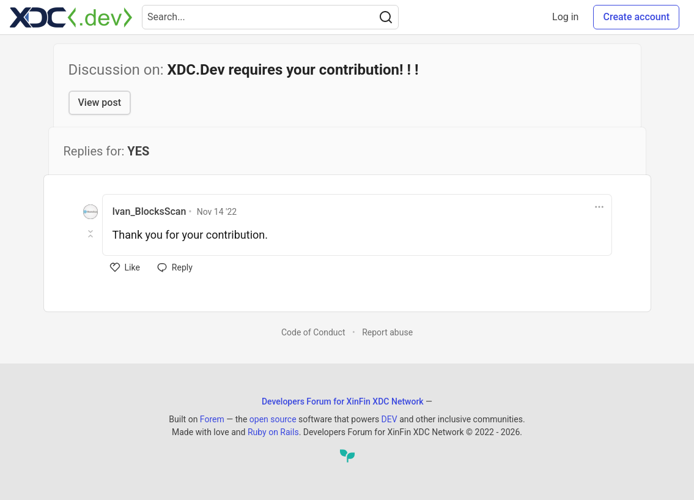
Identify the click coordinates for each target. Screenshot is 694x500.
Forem (212, 419)
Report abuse (387, 332)
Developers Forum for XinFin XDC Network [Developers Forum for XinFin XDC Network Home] (343, 401)
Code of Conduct (313, 332)
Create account (636, 17)
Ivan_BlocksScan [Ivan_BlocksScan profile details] (149, 211)
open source (273, 419)
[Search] (386, 17)
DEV (389, 419)
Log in (565, 17)
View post (99, 102)
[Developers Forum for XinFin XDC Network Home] (71, 17)
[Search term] (270, 17)
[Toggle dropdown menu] (599, 207)
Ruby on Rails (273, 432)
